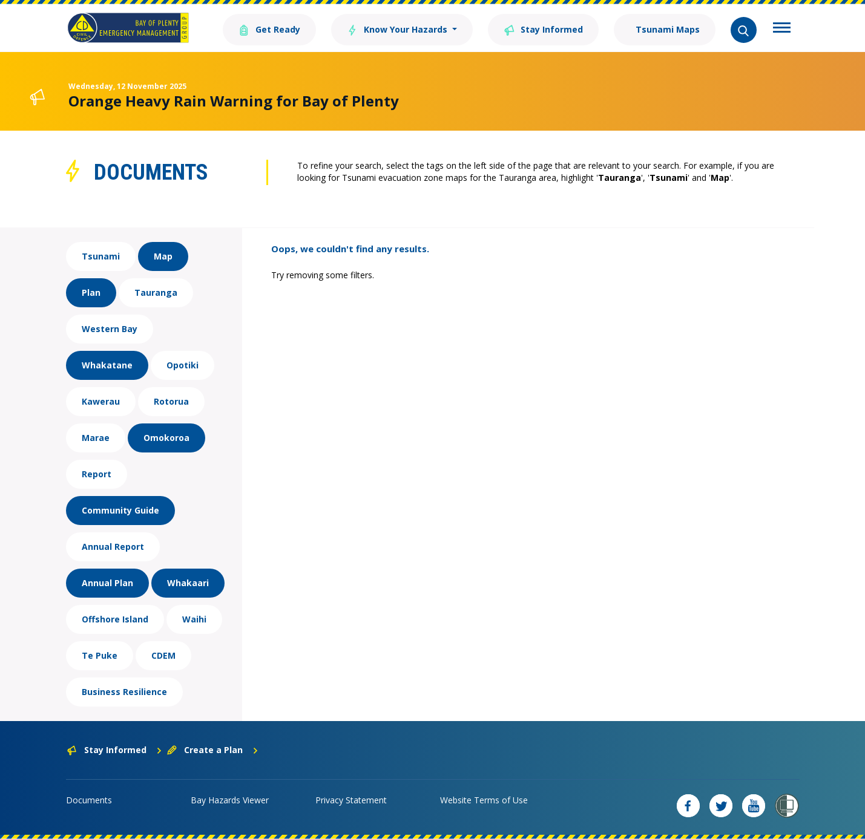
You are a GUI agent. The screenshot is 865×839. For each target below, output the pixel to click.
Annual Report (113, 546)
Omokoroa (166, 437)
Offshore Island (115, 619)
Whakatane (107, 365)
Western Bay (109, 329)
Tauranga (155, 292)
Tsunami (101, 256)
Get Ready (269, 28)
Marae (96, 437)
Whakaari (188, 583)
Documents (89, 800)
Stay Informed (543, 28)
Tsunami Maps (666, 29)
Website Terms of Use (484, 800)
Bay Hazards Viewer (230, 800)
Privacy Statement (351, 800)
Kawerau (101, 401)
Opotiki (182, 365)
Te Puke (99, 655)
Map (163, 256)
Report (96, 474)
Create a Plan (212, 750)
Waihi (194, 619)
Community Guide (120, 510)
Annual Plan (107, 583)
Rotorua (171, 401)
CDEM (163, 655)
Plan (91, 292)
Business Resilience (124, 691)
